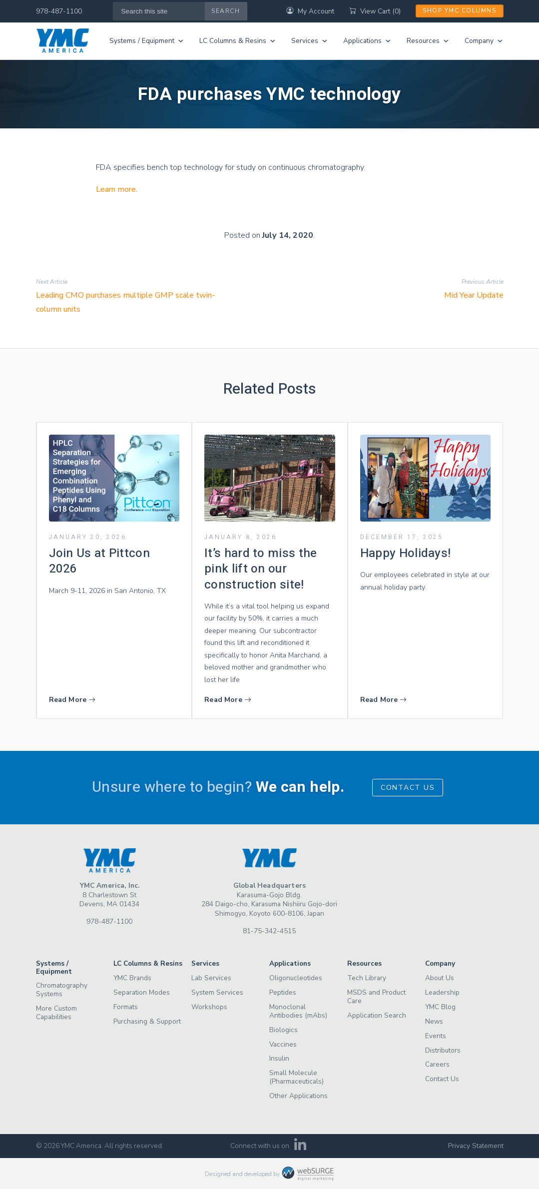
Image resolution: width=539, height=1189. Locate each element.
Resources (428, 41)
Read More (72, 699)
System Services (217, 992)
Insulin (279, 1058)
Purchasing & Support (147, 1021)
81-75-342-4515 (269, 931)
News (434, 1021)
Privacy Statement (476, 1146)
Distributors (443, 1050)
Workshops (209, 1007)
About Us (439, 978)
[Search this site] (159, 11)
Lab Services (211, 978)
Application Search (376, 1015)
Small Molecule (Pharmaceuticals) (296, 1077)
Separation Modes (141, 992)
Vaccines (283, 1044)
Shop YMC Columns (459, 10)
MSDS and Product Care (376, 997)
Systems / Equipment (146, 41)
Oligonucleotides (295, 978)
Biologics (283, 1030)
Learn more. (116, 189)
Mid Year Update (474, 295)
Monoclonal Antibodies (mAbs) (298, 1011)
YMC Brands (132, 978)
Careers (437, 1064)
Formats (125, 1007)
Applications (367, 41)
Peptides (282, 992)
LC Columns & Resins (237, 41)
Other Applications (298, 1096)
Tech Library (366, 978)
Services (309, 41)
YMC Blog (440, 1007)
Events (435, 1036)
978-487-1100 (59, 11)
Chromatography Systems (61, 990)
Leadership (442, 992)
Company (484, 41)
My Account (310, 11)
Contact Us (408, 787)
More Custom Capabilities (56, 1013)
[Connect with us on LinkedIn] (300, 1148)
